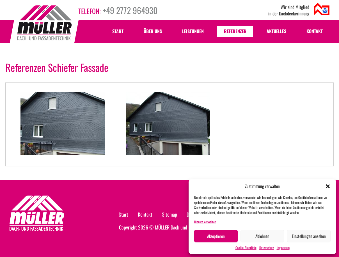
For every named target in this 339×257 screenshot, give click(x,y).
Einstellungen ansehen (309, 236)
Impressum (283, 247)
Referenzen (235, 31)
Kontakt (314, 31)
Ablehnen (262, 236)
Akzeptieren (216, 236)
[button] (328, 186)
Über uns (153, 31)
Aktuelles (276, 31)
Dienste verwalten (205, 221)
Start (117, 31)
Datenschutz (266, 247)
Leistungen (193, 31)
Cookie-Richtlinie (245, 247)
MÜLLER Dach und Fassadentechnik (187, 227)
